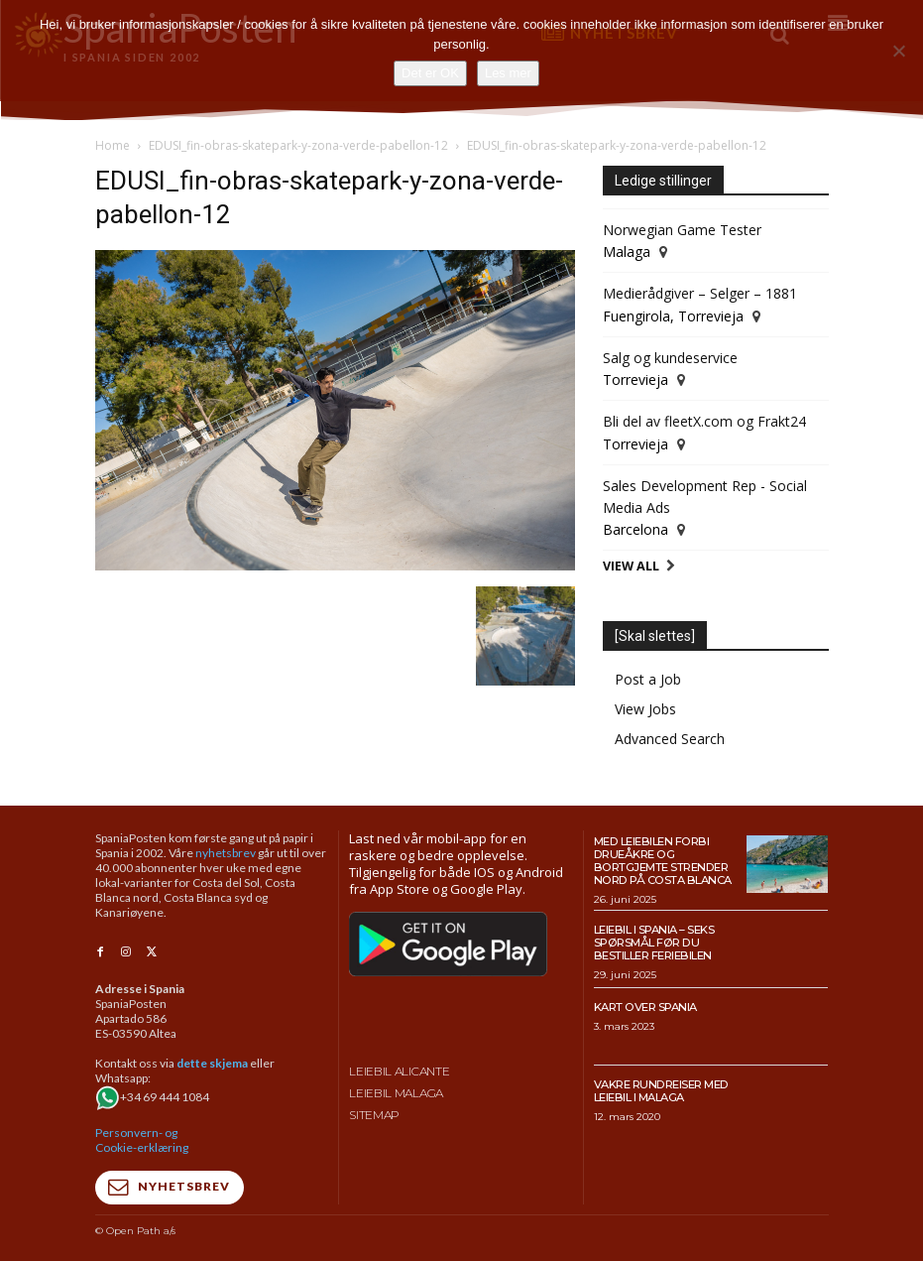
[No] (898, 51)
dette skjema (212, 1062)
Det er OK (430, 72)
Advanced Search (670, 738)
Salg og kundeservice (670, 357)
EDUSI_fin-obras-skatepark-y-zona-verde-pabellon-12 (298, 145)
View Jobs (645, 708)
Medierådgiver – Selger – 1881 (700, 293)
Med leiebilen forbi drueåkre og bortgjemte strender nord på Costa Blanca (661, 860)
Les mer (508, 72)
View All (631, 566)
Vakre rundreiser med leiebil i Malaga (660, 1089)
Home (112, 145)
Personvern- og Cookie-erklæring (141, 1139)
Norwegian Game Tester (682, 229)
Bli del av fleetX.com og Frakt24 (704, 421)
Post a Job (648, 679)
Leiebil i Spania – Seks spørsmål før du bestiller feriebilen (654, 941)
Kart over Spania (645, 1006)
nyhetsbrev (225, 852)
